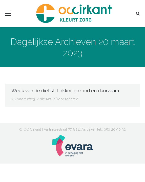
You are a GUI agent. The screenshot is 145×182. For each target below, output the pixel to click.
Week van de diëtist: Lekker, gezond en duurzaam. (65, 90)
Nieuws (45, 99)
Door (67, 99)
